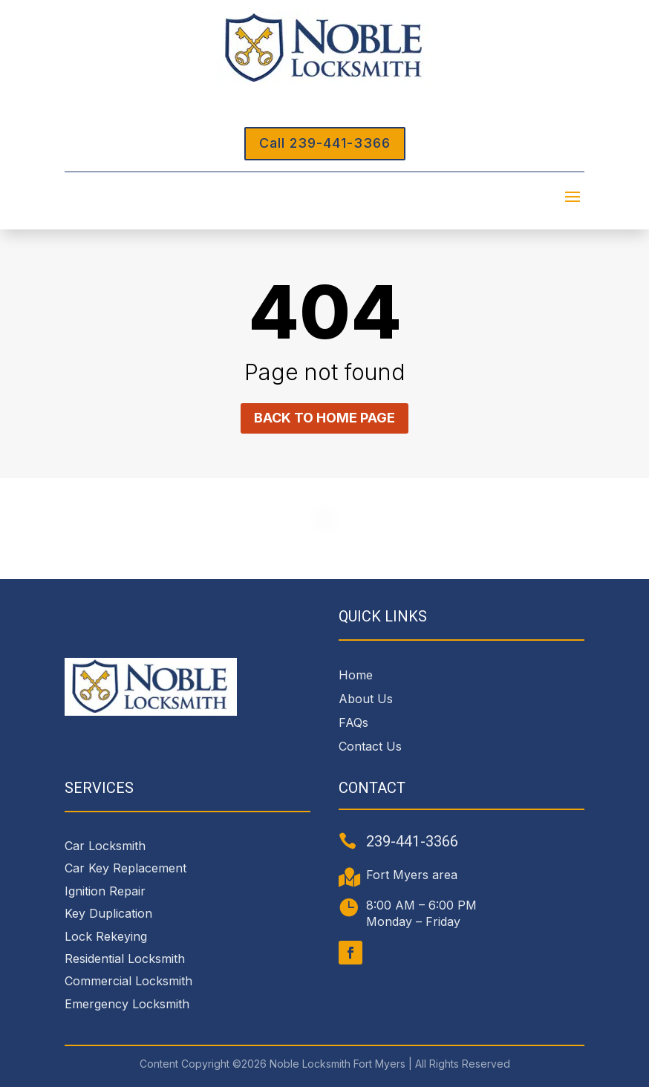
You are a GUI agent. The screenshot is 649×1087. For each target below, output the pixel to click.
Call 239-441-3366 (325, 143)
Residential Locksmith (125, 958)
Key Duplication (108, 913)
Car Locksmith (105, 845)
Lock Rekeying (106, 936)
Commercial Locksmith (128, 980)
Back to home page (324, 417)
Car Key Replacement (125, 868)
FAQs (353, 722)
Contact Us (370, 746)
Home (356, 674)
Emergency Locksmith (127, 1003)
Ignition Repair (105, 891)
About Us (366, 698)
